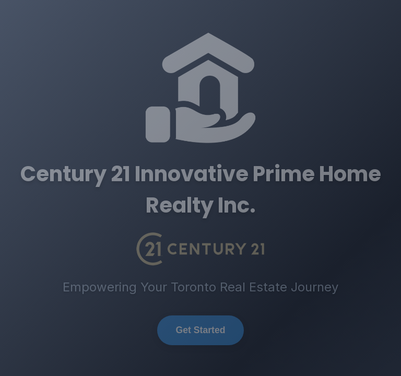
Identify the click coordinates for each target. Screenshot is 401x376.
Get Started (201, 330)
